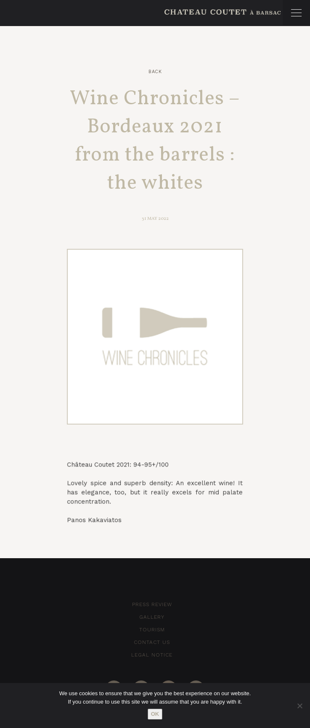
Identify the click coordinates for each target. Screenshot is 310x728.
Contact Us (152, 642)
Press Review (152, 604)
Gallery (151, 617)
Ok (155, 714)
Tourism (152, 630)
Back (155, 71)
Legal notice (151, 655)
